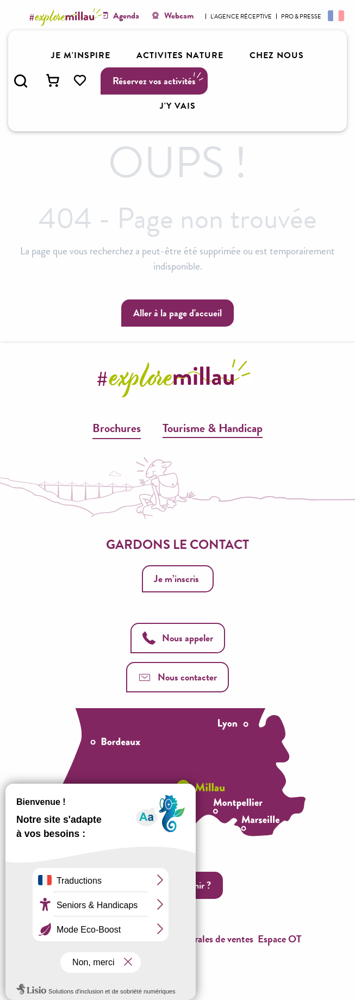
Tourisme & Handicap (213, 428)
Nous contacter (177, 677)
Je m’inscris (176, 578)
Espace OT (280, 939)
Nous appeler (177, 637)
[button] (20, 81)
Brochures (116, 428)
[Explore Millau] (67, 17)
